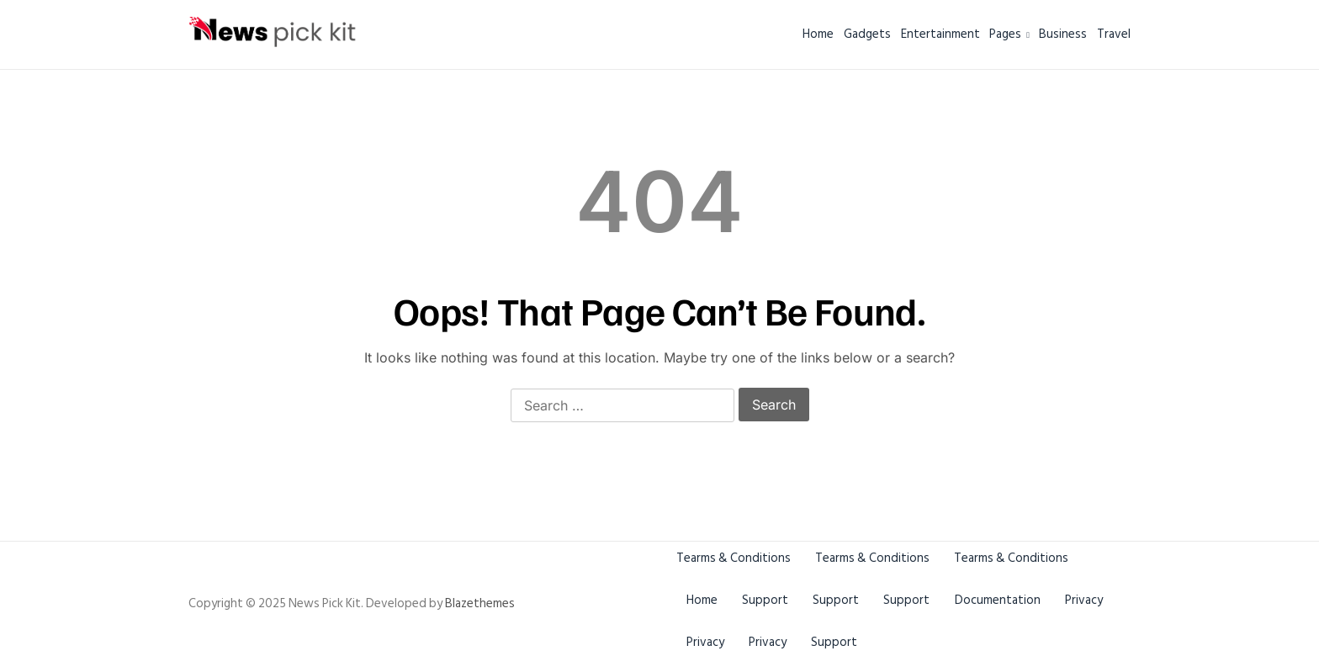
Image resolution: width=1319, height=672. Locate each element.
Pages (970, 34)
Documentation (1019, 600)
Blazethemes (480, 603)
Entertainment (880, 34)
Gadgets (788, 34)
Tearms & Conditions (733, 558)
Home (719, 34)
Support (773, 600)
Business (1043, 34)
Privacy (708, 642)
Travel (1114, 34)
